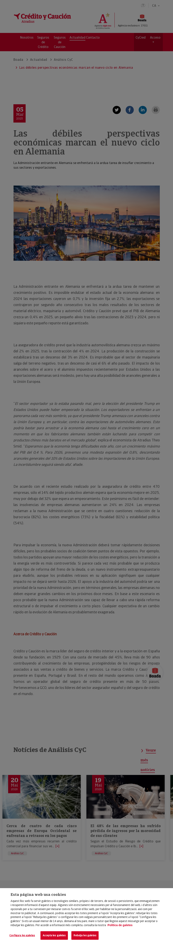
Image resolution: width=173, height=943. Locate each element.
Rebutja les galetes (85, 935)
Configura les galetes (22, 935)
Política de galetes (120, 925)
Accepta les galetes (54, 935)
